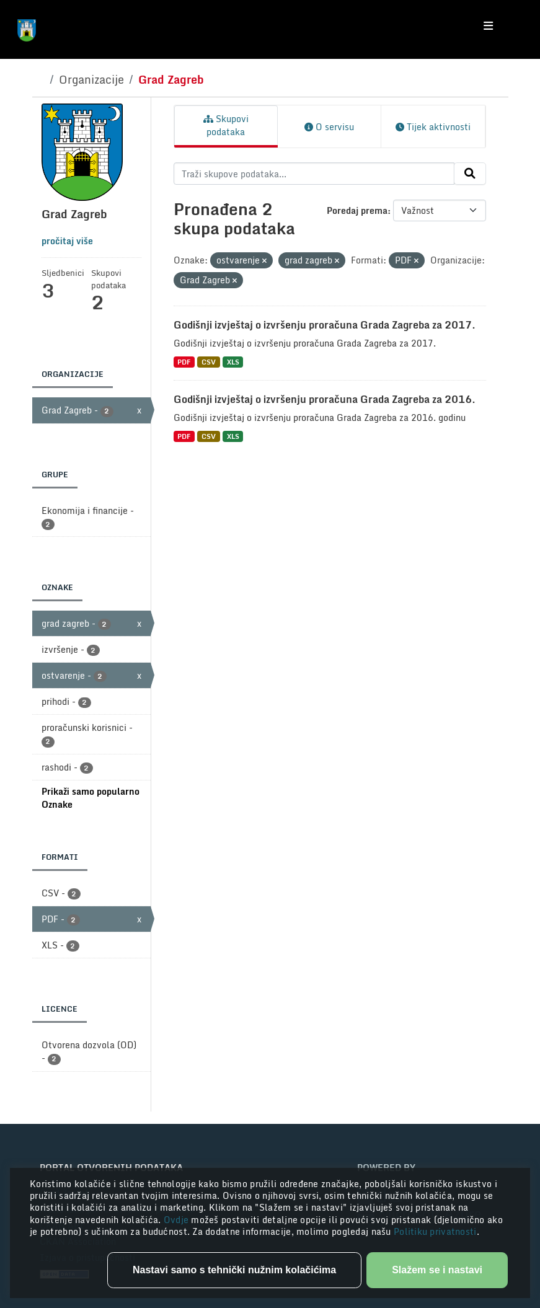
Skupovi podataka (226, 125)
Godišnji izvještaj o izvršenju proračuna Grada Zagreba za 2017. (325, 325)
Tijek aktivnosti (433, 127)
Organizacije (91, 79)
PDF (183, 361)
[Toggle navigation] (488, 26)
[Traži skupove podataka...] (314, 173)
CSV (208, 361)
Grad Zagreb (171, 79)
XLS (233, 361)
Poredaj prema (357, 210)
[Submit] (470, 173)
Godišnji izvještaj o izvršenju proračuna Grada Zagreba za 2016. (325, 399)
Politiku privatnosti (435, 1231)
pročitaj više (67, 241)
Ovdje (178, 1220)
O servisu (329, 127)
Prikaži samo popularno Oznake (90, 797)
